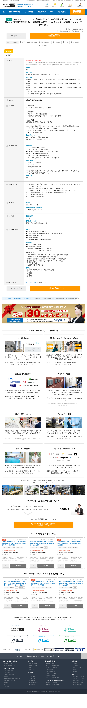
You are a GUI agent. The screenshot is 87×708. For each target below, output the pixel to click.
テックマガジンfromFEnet (52, 678)
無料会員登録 (77, 12)
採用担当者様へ (80, 6)
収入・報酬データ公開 (9, 681)
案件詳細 (19, 566)
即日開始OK (32, 42)
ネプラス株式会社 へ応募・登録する (43, 525)
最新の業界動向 (50, 664)
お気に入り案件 (33, 666)
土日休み (56, 42)
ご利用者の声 (42, 12)
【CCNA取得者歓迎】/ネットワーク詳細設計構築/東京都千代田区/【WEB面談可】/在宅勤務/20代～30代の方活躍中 (16, 544)
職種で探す (32, 670)
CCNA (9, 42)
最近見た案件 (32, 668)
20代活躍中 (75, 42)
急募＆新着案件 (33, 664)
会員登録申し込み (8, 664)
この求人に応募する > (55, 36)
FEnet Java (32, 679)
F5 (25, 548)
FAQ (51, 12)
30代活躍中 (43, 46)
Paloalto (67, 548)
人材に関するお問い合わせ (52, 685)
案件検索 (47, 6)
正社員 (65, 42)
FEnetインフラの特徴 (51, 683)
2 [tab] (42, 571)
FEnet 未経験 (32, 685)
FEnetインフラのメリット (10, 673)
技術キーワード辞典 (51, 674)
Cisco (21, 548)
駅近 (22, 42)
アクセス (75, 664)
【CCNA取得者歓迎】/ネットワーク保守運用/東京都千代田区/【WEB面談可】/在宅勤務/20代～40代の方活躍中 (43, 544)
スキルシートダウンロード (52, 668)
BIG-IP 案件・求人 (27, 299)
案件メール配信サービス (10, 666)
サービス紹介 (29, 12)
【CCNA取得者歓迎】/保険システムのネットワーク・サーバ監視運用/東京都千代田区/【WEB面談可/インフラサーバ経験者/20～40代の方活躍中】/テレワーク (16, 584)
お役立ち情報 (62, 12)
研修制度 (6, 683)
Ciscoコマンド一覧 (50, 672)
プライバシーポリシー (78, 668)
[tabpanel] (16, 553)
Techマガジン (70, 6)
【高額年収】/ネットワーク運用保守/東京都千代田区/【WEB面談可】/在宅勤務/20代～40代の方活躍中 (70, 544)
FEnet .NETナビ (33, 677)
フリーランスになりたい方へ (53, 666)
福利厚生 (6, 677)
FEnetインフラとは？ (9, 671)
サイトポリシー (77, 670)
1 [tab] (40, 571)
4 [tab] (47, 571)
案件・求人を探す (14, 12)
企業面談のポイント (51, 670)
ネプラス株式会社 (30, 283)
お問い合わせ (76, 666)
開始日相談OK (44, 42)
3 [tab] (45, 571)
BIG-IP (15, 42)
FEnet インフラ (33, 675)
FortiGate (79, 548)
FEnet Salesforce (33, 683)
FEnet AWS (32, 681)
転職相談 (62, 6)
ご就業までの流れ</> (9, 675)
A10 (6, 548)
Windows (13, 589)
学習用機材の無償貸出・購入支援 (12, 679)
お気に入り (54, 6)
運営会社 (75, 672)
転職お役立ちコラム (51, 676)
